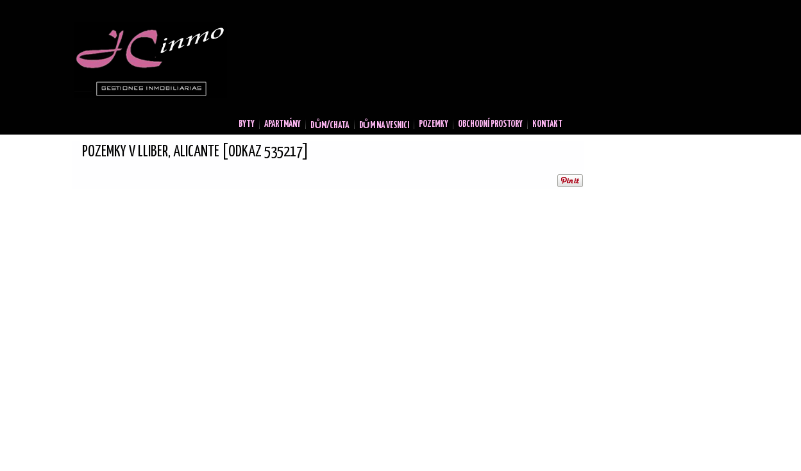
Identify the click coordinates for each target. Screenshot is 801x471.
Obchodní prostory (490, 124)
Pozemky (433, 124)
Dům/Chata (329, 125)
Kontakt (547, 124)
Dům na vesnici (384, 125)
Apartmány (282, 124)
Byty (247, 124)
